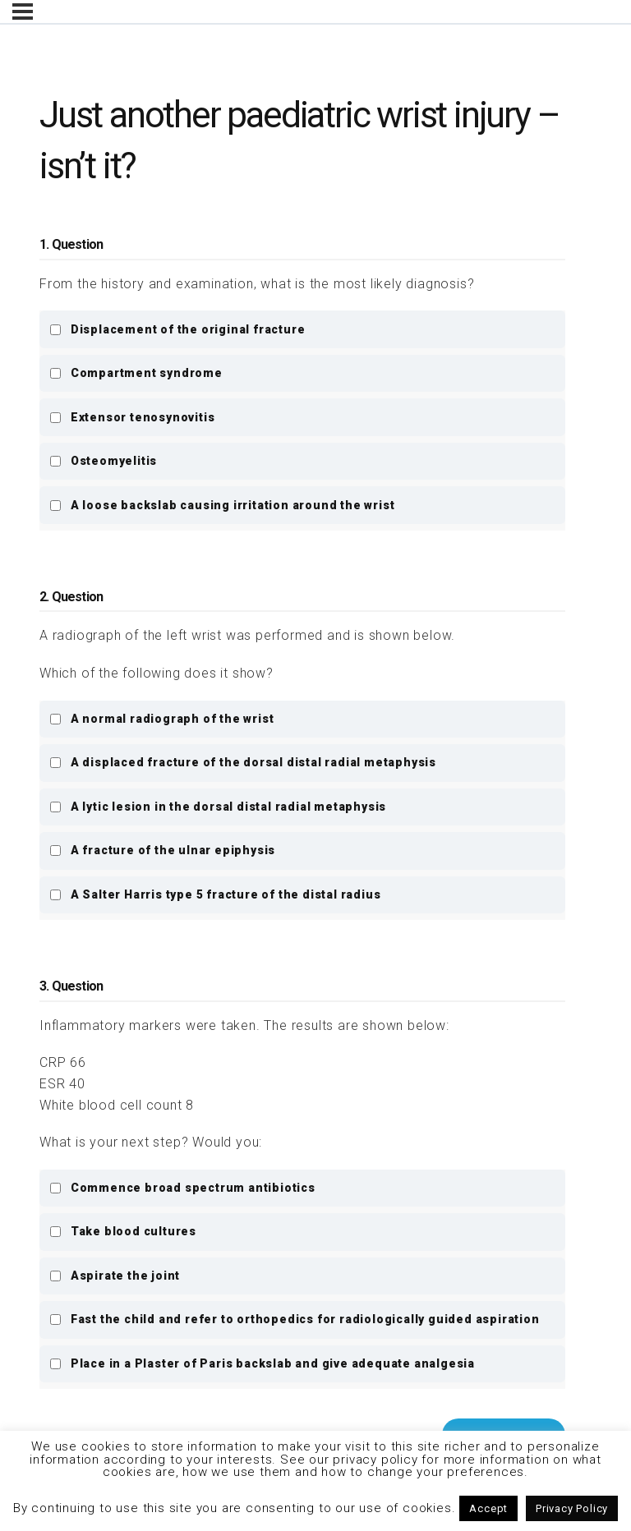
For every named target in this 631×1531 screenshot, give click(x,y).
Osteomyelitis (103, 460)
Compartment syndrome (136, 372)
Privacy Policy (572, 1508)
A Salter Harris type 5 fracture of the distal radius (214, 894)
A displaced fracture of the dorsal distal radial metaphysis (242, 762)
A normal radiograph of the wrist (161, 718)
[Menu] (22, 11)
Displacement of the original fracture (177, 329)
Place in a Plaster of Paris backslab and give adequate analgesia (262, 1363)
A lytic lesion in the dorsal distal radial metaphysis (217, 806)
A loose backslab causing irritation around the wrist (221, 505)
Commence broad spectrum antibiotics (182, 1187)
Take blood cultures (122, 1231)
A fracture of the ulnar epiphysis (162, 850)
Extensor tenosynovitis (131, 417)
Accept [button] (488, 1508)
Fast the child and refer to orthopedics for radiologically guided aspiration (294, 1319)
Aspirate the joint (114, 1275)
